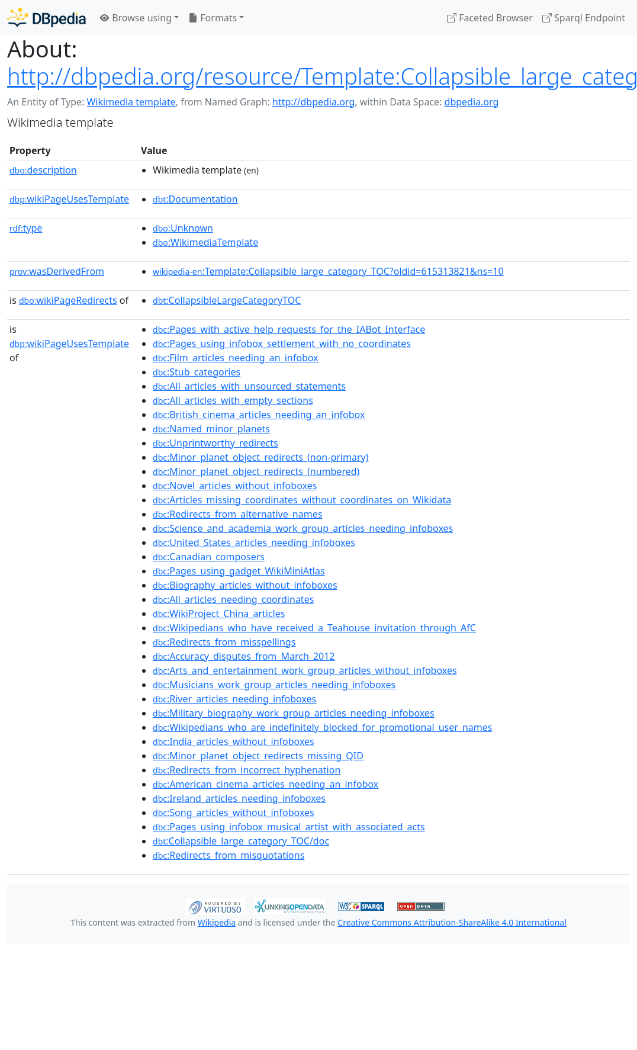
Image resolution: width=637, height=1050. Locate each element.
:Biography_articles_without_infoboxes (245, 585)
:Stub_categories (196, 371)
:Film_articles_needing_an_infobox (235, 357)
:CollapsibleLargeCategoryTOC (227, 300)
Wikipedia (217, 922)
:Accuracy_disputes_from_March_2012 (243, 656)
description (43, 169)
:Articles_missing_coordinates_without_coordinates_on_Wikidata (302, 499)
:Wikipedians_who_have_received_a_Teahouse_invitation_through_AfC (314, 627)
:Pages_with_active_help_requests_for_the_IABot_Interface (289, 329)
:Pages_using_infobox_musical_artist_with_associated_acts (289, 826)
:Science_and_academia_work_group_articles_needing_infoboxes (303, 528)
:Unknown (183, 228)
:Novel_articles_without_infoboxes (235, 485)
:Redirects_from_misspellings (224, 641)
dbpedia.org (472, 101)
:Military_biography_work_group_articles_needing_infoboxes (294, 713)
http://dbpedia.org (313, 101)
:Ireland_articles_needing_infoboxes (239, 798)
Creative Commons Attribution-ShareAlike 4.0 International (451, 922)
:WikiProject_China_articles (219, 613)
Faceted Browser (490, 17)
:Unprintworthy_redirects (215, 442)
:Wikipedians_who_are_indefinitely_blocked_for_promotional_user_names (322, 727)
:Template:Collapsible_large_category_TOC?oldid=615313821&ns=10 (328, 271)
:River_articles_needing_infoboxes (234, 698)
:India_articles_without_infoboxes (233, 741)
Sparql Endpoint (583, 17)
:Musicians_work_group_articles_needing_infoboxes (274, 684)
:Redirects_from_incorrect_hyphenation (246, 769)
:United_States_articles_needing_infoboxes (254, 542)
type (26, 228)
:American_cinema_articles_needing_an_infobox (265, 784)
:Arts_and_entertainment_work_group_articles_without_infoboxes (305, 670)
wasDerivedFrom (56, 271)
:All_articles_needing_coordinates (233, 599)
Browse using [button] (136, 17)
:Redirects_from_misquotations (228, 855)
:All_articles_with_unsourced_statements (249, 386)
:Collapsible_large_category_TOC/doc (241, 840)
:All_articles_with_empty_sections (233, 400)
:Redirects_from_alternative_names (237, 514)
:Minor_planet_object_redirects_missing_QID (258, 755)
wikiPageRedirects (68, 300)
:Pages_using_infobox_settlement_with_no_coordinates (282, 343)
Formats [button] (212, 17)
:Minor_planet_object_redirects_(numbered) (256, 471)
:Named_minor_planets (211, 428)
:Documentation (195, 198)
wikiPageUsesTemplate (69, 198)
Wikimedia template (130, 101)
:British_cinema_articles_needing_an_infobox (259, 414)
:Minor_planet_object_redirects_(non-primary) (260, 457)
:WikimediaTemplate (205, 242)
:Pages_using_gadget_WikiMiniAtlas (239, 570)
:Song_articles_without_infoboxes (233, 812)
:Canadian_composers (209, 556)
